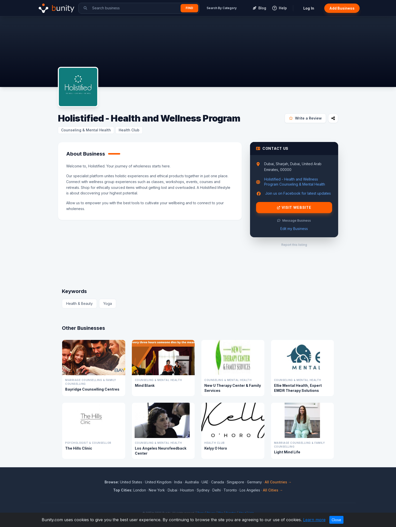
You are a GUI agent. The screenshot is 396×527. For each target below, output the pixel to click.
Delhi (216, 490)
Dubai (172, 490)
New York (157, 490)
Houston (187, 490)
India (178, 482)
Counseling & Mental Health (86, 130)
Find (189, 8)
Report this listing (294, 245)
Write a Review (305, 118)
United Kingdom (158, 482)
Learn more (314, 519)
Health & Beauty (79, 303)
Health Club (129, 130)
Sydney (203, 490)
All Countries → (278, 482)
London (139, 490)
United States (131, 482)
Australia (192, 482)
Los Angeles (250, 490)
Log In (308, 8)
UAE (205, 482)
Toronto (230, 490)
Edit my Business (294, 228)
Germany (254, 482)
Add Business (342, 8)
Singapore (235, 482)
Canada (217, 482)
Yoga (107, 303)
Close (336, 520)
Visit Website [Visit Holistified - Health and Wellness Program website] (294, 207)
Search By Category (222, 8)
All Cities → (273, 490)
